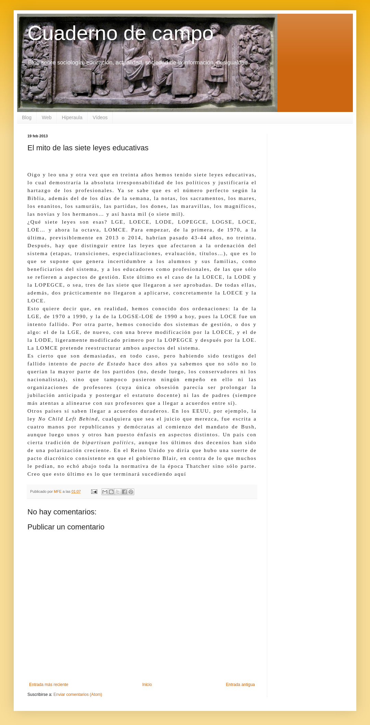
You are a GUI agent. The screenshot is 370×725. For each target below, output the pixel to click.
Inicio (147, 684)
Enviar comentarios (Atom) (77, 694)
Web (47, 117)
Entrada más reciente (48, 684)
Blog (27, 117)
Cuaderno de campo (120, 33)
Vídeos (100, 117)
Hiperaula (72, 117)
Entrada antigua (240, 684)
